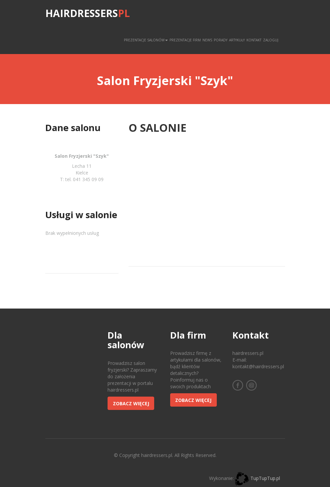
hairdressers (87, 13)
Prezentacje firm (185, 40)
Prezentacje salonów (146, 40)
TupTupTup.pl (265, 478)
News (207, 40)
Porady (220, 40)
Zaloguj (270, 40)
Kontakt (253, 40)
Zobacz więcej (131, 403)
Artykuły (237, 40)
